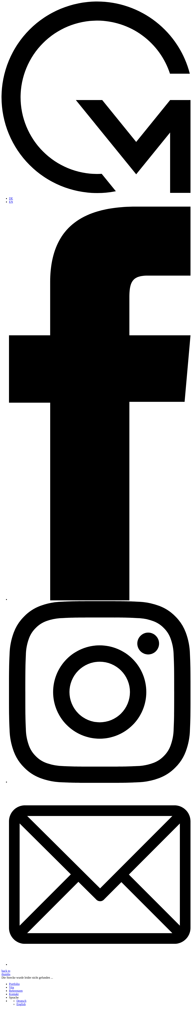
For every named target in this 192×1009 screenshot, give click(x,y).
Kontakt (14, 994)
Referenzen (16, 990)
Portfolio (14, 984)
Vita (11, 987)
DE (11, 198)
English (21, 1004)
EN (11, 201)
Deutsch (21, 1000)
